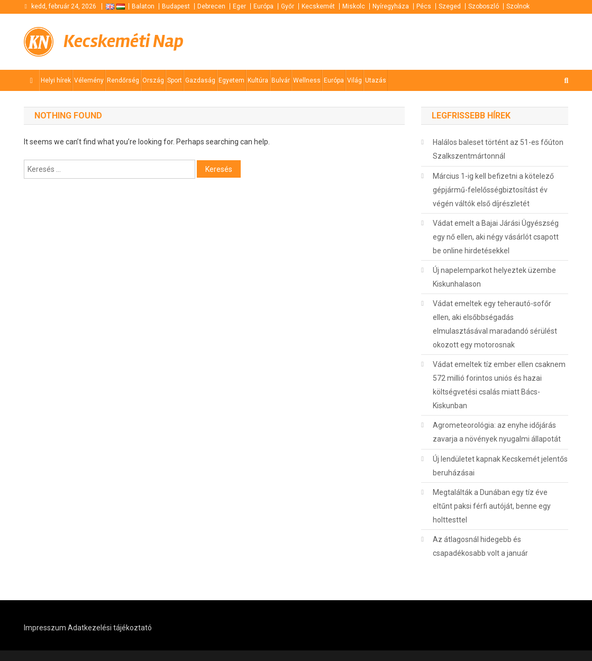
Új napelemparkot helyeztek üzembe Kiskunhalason (494, 277)
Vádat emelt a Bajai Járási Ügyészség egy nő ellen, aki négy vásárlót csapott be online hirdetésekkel (496, 237)
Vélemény (89, 80)
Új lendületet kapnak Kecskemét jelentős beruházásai (500, 466)
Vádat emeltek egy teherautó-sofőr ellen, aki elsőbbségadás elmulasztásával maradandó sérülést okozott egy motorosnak (495, 324)
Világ (354, 80)
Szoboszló (483, 6)
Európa (263, 6)
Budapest (176, 6)
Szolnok (518, 6)
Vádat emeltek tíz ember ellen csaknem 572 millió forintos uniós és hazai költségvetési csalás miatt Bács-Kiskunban (499, 385)
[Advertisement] (441, 41)
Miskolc (353, 6)
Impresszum (45, 627)
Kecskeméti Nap (123, 41)
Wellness (307, 80)
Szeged (450, 6)
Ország (153, 80)
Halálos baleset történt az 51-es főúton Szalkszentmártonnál (498, 149)
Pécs (423, 6)
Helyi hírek (56, 80)
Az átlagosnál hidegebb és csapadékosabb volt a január (480, 546)
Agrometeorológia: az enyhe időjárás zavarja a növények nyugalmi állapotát (497, 432)
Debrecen (211, 6)
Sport (174, 80)
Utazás (375, 80)
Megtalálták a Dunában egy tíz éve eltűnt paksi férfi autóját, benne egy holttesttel (492, 506)
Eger (239, 6)
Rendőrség (123, 80)
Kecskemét (318, 6)
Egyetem (231, 80)
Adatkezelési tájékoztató (110, 627)
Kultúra (258, 80)
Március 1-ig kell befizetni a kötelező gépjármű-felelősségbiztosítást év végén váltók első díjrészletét (493, 190)
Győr (287, 6)
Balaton (143, 6)
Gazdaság (200, 80)
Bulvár (280, 80)
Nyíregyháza (390, 6)
